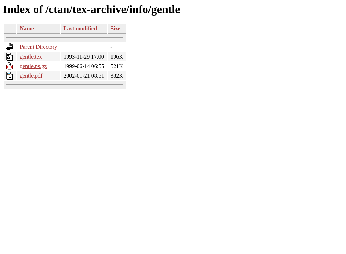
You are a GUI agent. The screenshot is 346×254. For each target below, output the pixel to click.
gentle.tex (31, 57)
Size (115, 28)
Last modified (80, 28)
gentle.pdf (31, 76)
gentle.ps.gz (33, 66)
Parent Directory (38, 47)
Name (27, 28)
